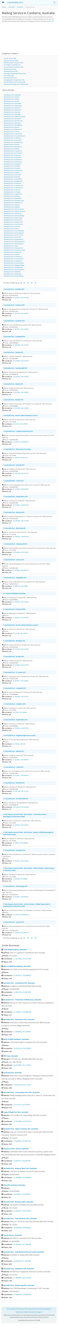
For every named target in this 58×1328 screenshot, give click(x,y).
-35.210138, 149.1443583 (20, 424)
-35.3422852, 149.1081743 (20, 570)
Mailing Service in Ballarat (12, 108)
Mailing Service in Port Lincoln (13, 235)
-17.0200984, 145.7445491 (22, 1032)
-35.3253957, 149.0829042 (20, 489)
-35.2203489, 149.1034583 (20, 408)
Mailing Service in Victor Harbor (14, 263)
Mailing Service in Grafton (12, 166)
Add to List (50, 21)
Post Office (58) (9, 76)
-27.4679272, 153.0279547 (22, 1211)
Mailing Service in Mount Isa (13, 213)
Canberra (20, 7)
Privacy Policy (31, 1309)
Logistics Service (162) (11, 60)
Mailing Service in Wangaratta (13, 267)
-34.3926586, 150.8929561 (22, 1228)
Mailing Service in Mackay (12, 196)
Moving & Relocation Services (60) (14, 82)
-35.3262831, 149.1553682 (20, 602)
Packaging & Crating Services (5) (14, 80)
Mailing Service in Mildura (12, 207)
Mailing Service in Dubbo (11, 149)
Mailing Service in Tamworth (13, 257)
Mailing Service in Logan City (13, 194)
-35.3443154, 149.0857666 (20, 915)
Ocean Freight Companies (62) (13, 67)
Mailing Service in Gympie (12, 168)
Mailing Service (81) (10, 69)
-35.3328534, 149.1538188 (20, 376)
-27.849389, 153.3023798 (21, 1141)
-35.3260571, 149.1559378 (20, 618)
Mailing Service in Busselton (13, 129)
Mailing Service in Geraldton (13, 157)
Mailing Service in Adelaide (12, 95)
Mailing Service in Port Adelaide (14, 231)
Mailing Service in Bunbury (12, 123)
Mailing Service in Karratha (12, 183)
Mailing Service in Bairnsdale (13, 106)
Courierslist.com (15, 2)
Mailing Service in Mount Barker (14, 209)
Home (4, 7)
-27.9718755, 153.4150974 (22, 1048)
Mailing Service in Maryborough (14, 200)
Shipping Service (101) (11, 71)
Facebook (19, 1312)
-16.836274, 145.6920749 (21, 1161)
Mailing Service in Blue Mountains (14, 116)
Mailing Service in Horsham (12, 175)
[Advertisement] (29, 37)
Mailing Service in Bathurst (12, 110)
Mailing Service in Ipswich (12, 177)
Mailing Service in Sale (11, 246)
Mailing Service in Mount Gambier (14, 211)
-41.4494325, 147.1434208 (22, 1244)
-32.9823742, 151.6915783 (22, 992)
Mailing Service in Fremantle (13, 153)
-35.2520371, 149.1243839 (20, 329)
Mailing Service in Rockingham (13, 244)
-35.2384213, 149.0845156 (20, 442)
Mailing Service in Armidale (12, 103)
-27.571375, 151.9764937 (21, 1105)
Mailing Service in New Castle (13, 218)
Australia (11, 7)
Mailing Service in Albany (12, 97)
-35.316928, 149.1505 (19, 744)
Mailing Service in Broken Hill (13, 121)
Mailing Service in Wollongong (13, 276)
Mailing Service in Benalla (12, 112)
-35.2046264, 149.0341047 (20, 552)
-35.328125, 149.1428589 (20, 843)
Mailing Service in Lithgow (12, 192)
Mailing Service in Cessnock (12, 140)
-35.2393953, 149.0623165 (20, 536)
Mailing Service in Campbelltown (14, 136)
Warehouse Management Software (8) (16, 84)
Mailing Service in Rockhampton (14, 241)
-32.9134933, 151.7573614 (22, 1065)
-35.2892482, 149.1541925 (20, 345)
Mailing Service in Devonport (13, 147)
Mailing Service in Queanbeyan (13, 239)
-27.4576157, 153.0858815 (22, 975)
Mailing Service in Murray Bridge (14, 216)
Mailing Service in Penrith (12, 226)
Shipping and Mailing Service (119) (15, 73)
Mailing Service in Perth (11, 228)
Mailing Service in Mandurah (13, 198)
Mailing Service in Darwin (12, 144)
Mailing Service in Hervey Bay (13, 170)
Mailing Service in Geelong (12, 155)
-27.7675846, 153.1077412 (22, 1121)
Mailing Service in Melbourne (13, 203)
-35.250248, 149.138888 (19, 879)
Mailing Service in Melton (12, 205)
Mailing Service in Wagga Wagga (14, 265)
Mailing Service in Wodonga (12, 274)
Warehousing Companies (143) (13, 63)
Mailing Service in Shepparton (13, 248)
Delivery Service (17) (10, 78)
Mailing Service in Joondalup (13, 179)
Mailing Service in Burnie (11, 127)
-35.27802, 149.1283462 (19, 712)
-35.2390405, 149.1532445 (20, 521)
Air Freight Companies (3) (12, 65)
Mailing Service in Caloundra (13, 134)
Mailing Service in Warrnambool (14, 269)
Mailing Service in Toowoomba (13, 259)
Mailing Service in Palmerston (13, 222)
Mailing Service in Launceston (13, 188)
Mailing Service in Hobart (12, 172)
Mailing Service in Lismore (12, 190)
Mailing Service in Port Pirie (13, 237)
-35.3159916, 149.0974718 (20, 505)
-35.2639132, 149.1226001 (20, 313)
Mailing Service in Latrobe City (13, 185)
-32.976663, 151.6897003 (21, 1194)
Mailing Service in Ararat (11, 101)
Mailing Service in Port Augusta (14, 233)
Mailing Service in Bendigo (12, 114)
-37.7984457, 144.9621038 (22, 1012)
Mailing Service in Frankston (13, 151)
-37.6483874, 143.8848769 (22, 1294)
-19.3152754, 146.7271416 (22, 1085)
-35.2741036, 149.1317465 (20, 298)
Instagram (39, 1312)
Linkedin (25, 1312)
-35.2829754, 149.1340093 (20, 825)
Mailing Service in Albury (11, 99)
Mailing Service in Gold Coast (13, 162)
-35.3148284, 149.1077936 (20, 361)
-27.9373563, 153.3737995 (22, 959)
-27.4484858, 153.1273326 (22, 1278)
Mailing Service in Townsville (13, 261)
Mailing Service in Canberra (12, 138)
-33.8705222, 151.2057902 (22, 1261)
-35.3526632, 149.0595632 (20, 897)
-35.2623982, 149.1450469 (20, 392)
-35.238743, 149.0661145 (20, 458)
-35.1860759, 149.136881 (20, 586)
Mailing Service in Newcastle (13, 220)
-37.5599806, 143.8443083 (22, 1177)
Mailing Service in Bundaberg (13, 125)
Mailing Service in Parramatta (13, 224)
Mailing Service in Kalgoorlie (13, 181)
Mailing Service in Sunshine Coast (14, 250)
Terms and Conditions (44, 1309)
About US (15, 1309)
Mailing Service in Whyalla (12, 272)
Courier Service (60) (10, 58)
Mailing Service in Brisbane (12, 119)
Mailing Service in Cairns (11, 131)
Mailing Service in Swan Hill (12, 252)
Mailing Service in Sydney (12, 254)
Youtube (32, 1312)
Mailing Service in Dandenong (13, 142)
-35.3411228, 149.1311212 (20, 473)
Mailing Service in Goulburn (12, 164)
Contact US (22, 1309)
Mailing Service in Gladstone (13, 159)
